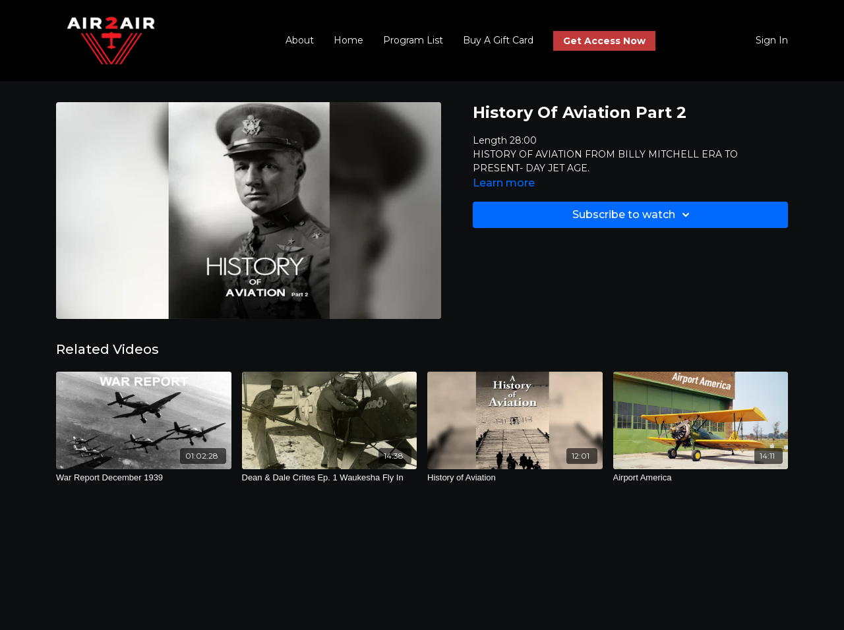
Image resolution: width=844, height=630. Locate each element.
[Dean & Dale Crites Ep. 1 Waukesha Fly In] (329, 477)
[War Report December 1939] (143, 477)
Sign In (772, 40)
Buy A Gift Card (498, 40)
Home (348, 40)
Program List (413, 40)
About (300, 40)
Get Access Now (604, 41)
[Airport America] (701, 477)
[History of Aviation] (515, 477)
